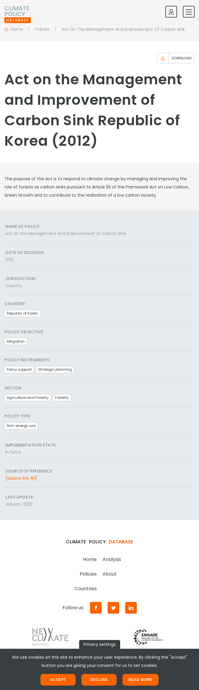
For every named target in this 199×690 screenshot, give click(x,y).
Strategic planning (55, 369)
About (110, 574)
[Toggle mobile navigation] (189, 12)
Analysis (112, 559)
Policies (88, 574)
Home (90, 559)
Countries (85, 588)
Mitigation (16, 341)
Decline (99, 680)
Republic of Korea (22, 313)
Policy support (19, 369)
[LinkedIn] (131, 608)
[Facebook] (96, 608)
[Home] (17, 12)
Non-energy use (21, 425)
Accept (58, 680)
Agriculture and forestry (28, 397)
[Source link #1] (21, 478)
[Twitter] (113, 608)
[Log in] (171, 12)
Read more (140, 680)
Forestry (62, 397)
